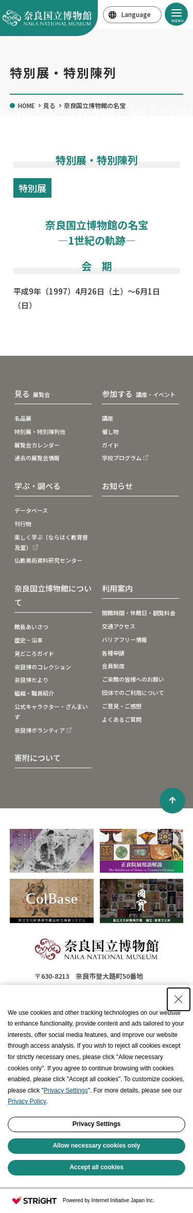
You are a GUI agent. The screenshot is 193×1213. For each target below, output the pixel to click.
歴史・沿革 (28, 640)
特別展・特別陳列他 (39, 431)
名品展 (22, 418)
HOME (26, 105)
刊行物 (22, 523)
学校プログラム (122, 458)
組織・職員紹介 (34, 693)
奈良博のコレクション (42, 667)
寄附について (37, 757)
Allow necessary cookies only (96, 1145)
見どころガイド (34, 653)
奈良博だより (31, 679)
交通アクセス (118, 626)
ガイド (110, 445)
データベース (31, 510)
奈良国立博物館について (53, 595)
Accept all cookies (96, 1167)
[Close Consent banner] (178, 999)
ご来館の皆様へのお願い (133, 679)
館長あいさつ (31, 626)
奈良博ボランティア (39, 730)
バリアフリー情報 (124, 639)
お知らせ (117, 485)
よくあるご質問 (122, 719)
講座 (107, 418)
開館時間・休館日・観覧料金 (139, 613)
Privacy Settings (66, 1090)
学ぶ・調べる (37, 485)
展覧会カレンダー (37, 445)
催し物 (110, 431)
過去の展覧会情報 (37, 458)
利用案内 (117, 588)
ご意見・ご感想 (122, 706)
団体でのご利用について (133, 692)
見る (49, 105)
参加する (139, 394)
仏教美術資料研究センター (48, 560)
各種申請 (113, 653)
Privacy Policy (27, 1101)
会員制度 (113, 666)
